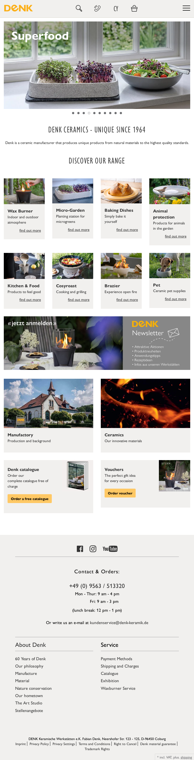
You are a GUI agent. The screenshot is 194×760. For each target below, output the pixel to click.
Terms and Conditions (94, 743)
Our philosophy (29, 666)
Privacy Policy (39, 743)
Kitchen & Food (23, 285)
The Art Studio (28, 703)
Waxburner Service (118, 688)
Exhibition (110, 680)
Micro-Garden (70, 210)
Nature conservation (33, 688)
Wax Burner (20, 211)
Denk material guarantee (158, 743)
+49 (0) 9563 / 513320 (97, 585)
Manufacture (26, 673)
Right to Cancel (125, 743)
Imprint (20, 743)
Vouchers (114, 469)
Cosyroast (66, 285)
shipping (186, 756)
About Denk (30, 644)
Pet (156, 285)
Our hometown (29, 695)
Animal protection (164, 214)
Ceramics (114, 435)
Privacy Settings (64, 743)
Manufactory (20, 435)
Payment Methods (116, 658)
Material (22, 680)
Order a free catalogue (29, 498)
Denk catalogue (23, 469)
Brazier (112, 285)
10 (121, 113)
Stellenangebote (29, 710)
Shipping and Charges (120, 666)
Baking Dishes (119, 210)
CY (116, 8)
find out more (30, 230)
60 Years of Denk (30, 658)
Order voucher (120, 492)
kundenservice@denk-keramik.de (119, 622)
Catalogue (109, 673)
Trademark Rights (97, 748)
